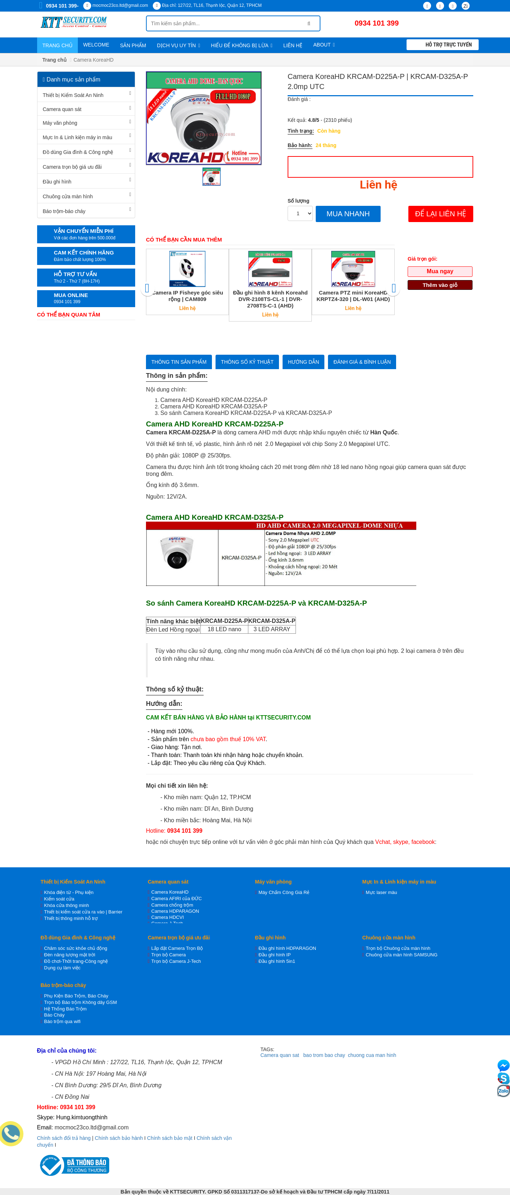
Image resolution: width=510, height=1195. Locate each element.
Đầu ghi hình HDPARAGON (287, 948)
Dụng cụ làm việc (62, 967)
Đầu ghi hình (57, 182)
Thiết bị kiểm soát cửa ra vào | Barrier (83, 912)
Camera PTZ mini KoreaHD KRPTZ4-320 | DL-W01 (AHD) (353, 295)
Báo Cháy (54, 1015)
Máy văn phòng (60, 123)
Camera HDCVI (167, 917)
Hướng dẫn (303, 362)
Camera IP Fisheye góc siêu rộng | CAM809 (187, 295)
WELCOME (96, 45)
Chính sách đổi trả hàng (64, 1138)
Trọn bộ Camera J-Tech (176, 961)
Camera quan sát (62, 109)
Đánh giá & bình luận (362, 362)
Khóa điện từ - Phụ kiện (68, 892)
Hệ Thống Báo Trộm (65, 1009)
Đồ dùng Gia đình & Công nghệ (78, 152)
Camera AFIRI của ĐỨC (176, 898)
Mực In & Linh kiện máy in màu (77, 137)
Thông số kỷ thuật (247, 362)
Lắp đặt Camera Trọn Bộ (177, 948)
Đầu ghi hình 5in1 (276, 961)
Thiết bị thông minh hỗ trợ (71, 918)
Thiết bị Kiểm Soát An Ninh (73, 95)
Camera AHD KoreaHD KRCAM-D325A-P (213, 406)
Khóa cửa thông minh (66, 905)
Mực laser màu (381, 892)
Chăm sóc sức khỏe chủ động (75, 948)
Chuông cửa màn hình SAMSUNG (402, 954)
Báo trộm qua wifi (62, 1021)
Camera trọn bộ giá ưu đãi (72, 167)
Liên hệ (292, 45)
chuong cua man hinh (372, 1055)
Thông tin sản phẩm (179, 362)
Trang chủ (57, 45)
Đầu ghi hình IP (274, 954)
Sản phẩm (133, 45)
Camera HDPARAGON (175, 911)
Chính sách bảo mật (169, 1138)
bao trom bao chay (324, 1055)
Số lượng (298, 201)
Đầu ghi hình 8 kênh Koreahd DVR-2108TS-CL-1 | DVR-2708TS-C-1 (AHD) (270, 299)
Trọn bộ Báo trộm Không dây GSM (80, 1002)
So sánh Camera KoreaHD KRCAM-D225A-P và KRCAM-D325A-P (246, 413)
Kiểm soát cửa (59, 899)
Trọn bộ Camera (168, 954)
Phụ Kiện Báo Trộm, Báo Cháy (76, 996)
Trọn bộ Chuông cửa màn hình (398, 948)
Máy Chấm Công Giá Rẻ (283, 892)
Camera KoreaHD (170, 892)
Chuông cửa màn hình (68, 196)
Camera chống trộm (172, 905)
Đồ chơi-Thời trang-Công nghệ (76, 961)
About (324, 45)
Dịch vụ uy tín (178, 45)
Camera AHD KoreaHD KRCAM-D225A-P (213, 400)
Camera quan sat (280, 1055)
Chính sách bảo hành (119, 1138)
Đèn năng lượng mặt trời (69, 954)
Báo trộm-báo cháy (64, 211)
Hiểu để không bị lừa (241, 45)
